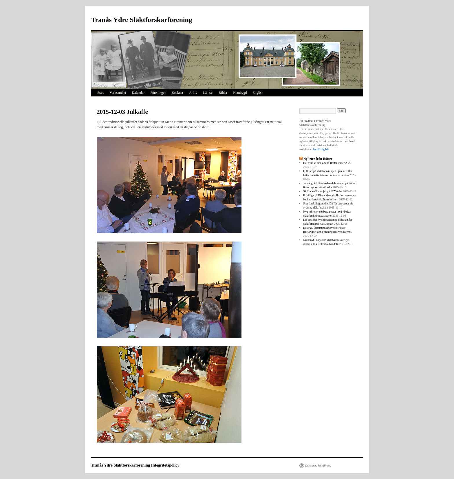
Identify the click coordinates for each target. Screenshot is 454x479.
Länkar (208, 93)
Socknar (177, 93)
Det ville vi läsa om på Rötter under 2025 (327, 162)
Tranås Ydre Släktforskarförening (141, 19)
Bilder (223, 93)
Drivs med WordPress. (318, 465)
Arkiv (193, 93)
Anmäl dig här (320, 149)
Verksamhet (118, 93)
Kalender (138, 93)
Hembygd (240, 93)
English (258, 93)
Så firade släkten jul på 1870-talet (322, 191)
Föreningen (158, 93)
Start (100, 93)
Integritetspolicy (165, 465)
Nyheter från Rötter (317, 159)
